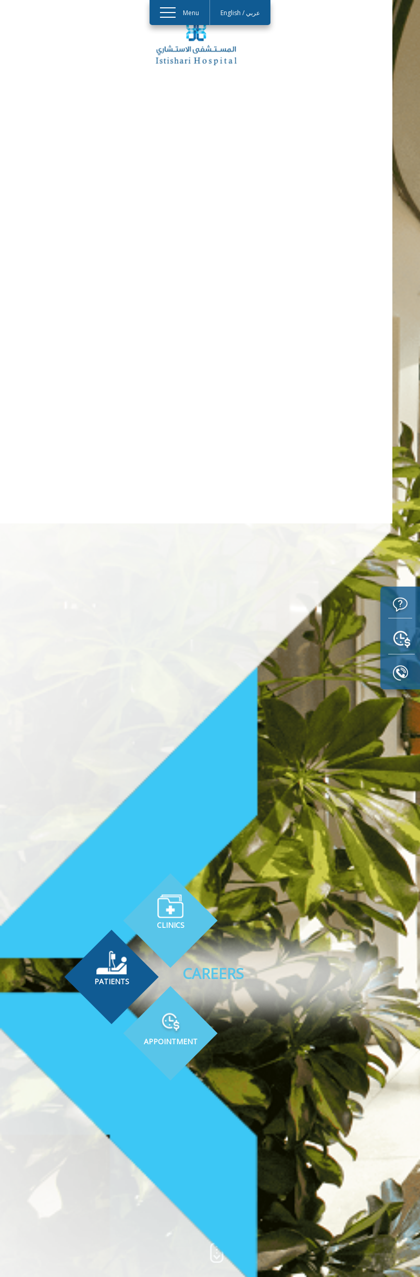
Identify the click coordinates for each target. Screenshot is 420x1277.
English (230, 12)
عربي (253, 12)
